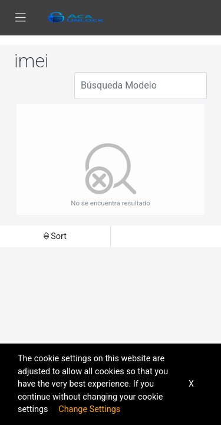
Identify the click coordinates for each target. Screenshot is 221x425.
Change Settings (89, 409)
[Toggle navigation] (20, 17)
